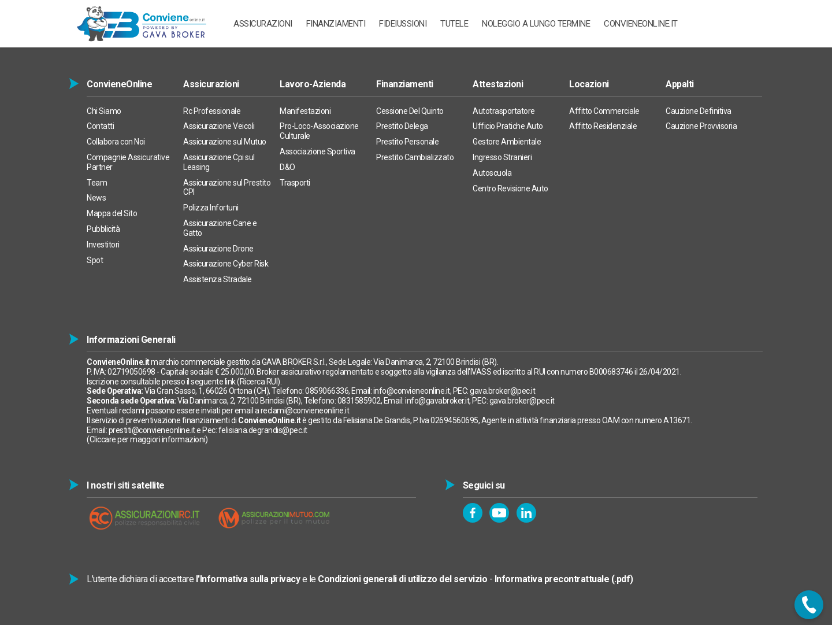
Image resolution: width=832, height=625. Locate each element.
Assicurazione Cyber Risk (225, 263)
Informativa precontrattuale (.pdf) (564, 579)
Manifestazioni (305, 111)
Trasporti (295, 182)
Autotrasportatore (504, 111)
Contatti (100, 126)
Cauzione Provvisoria (701, 126)
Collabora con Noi (116, 141)
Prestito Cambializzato (415, 157)
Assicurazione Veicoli (219, 126)
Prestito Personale (407, 141)
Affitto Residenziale (603, 126)
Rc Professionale (211, 111)
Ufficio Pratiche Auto (508, 126)
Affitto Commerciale (604, 111)
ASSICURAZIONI (262, 24)
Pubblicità (103, 229)
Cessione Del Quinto (410, 111)
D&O (287, 167)
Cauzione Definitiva (698, 111)
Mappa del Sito (112, 213)
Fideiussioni (402, 24)
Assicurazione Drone (218, 248)
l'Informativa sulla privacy (248, 579)
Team (97, 182)
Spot (95, 260)
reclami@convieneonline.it (305, 410)
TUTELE (454, 24)
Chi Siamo (104, 111)
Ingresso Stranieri (502, 157)
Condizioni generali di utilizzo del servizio (402, 579)
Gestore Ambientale (507, 141)
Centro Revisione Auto (510, 188)
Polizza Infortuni (211, 207)
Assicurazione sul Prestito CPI (226, 187)
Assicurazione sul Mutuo (224, 141)
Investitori (103, 244)
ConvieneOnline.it (641, 24)
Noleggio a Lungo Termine (536, 24)
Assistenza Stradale (217, 279)
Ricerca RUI (259, 381)
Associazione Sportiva (317, 151)
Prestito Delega (402, 126)
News (96, 197)
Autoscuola (492, 172)
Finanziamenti (336, 24)
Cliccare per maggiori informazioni (147, 439)
